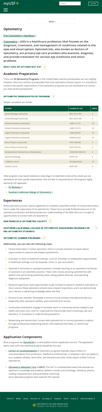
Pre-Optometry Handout (19, 35)
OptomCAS (29, 342)
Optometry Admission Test (23, 367)
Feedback (57, 399)
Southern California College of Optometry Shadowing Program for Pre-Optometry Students (46, 230)
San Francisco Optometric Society (25, 221)
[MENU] (51, 21)
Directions (36, 398)
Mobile (18, 399)
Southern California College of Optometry (31, 192)
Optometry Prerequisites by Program (26, 96)
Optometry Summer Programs (22, 238)
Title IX (66, 399)
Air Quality (47, 398)
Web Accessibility (88, 398)
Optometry (11, 41)
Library (25, 399)
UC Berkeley (16, 187)
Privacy (75, 398)
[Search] (70, 3)
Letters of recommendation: (24, 350)
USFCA (10, 398)
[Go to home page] (51, 405)
